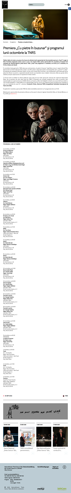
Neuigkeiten (13, 42)
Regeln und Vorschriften (55, 467)
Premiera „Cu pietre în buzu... (25, 42)
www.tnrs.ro (14, 93)
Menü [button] (67, 5)
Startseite (5, 42)
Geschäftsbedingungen (43, 467)
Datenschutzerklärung (28, 467)
